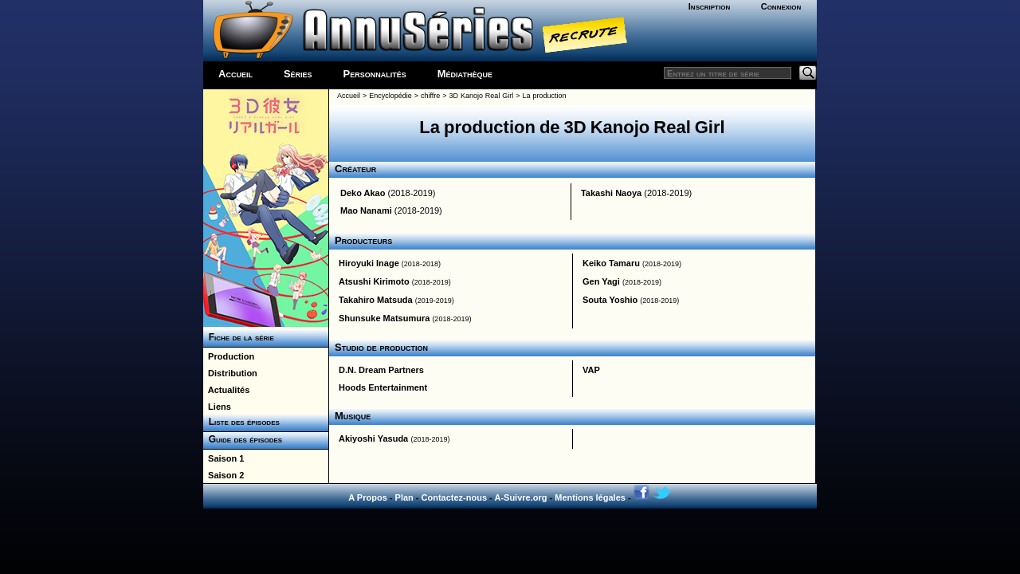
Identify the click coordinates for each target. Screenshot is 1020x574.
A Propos (367, 497)
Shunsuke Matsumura (384, 318)
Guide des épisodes (242, 439)
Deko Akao (362, 193)
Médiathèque (464, 74)
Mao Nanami (366, 210)
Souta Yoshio (610, 300)
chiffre (430, 96)
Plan (404, 497)
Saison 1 (223, 458)
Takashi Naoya (611, 193)
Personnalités (374, 74)
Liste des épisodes (241, 421)
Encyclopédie (390, 96)
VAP (591, 370)
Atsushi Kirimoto (374, 281)
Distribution (230, 373)
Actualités (226, 390)
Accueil (235, 74)
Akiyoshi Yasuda (373, 438)
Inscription (709, 6)
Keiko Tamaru (611, 263)
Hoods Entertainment (383, 387)
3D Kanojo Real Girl (481, 96)
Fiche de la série (238, 337)
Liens (217, 406)
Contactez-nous (455, 497)
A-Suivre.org (520, 497)
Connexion (781, 6)
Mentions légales (590, 497)
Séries (298, 74)
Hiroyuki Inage (369, 263)
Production (228, 356)
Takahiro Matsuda (376, 300)
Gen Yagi (601, 281)
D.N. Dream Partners (381, 370)
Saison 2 (223, 475)
